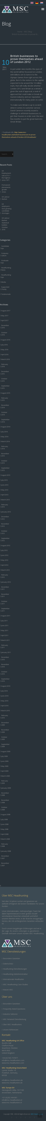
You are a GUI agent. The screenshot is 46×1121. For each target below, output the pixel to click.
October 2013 (4, 462)
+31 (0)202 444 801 (9, 1097)
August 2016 (5, 340)
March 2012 (5, 570)
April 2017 (4, 320)
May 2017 (4, 315)
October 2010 (4, 673)
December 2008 (5, 794)
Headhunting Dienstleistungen (15, 969)
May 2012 (4, 560)
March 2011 (5, 640)
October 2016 (4, 333)
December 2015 (5, 372)
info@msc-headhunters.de (12, 1080)
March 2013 (5, 500)
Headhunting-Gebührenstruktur (15, 974)
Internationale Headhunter (13, 979)
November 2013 (5, 454)
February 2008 (4, 845)
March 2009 (5, 776)
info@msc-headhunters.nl (12, 1100)
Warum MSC (8, 989)
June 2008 (4, 824)
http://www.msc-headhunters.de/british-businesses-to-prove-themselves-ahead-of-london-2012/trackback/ (19, 134)
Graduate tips (4, 261)
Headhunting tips (6, 276)
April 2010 (4, 705)
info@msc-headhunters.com (13, 1060)
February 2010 (4, 716)
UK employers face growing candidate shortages (6, 208)
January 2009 (6, 788)
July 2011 (4, 621)
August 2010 (5, 686)
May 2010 (4, 701)
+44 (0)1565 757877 (10, 1058)
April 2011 (4, 635)
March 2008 (5, 839)
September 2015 (5, 387)
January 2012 (6, 582)
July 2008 (4, 819)
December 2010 (5, 658)
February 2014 (4, 447)
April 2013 (4, 495)
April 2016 (4, 354)
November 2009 (5, 731)
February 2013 (4, 505)
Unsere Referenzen (10, 1029)
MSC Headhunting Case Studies (15, 984)
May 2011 (4, 630)
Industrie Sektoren (10, 1014)
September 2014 (5, 420)
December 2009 (5, 723)
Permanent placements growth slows (6, 188)
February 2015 (4, 399)
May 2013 (4, 490)
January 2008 (6, 851)
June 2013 (4, 485)
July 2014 (4, 432)
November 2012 (5, 525)
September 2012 (5, 539)
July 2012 (4, 550)
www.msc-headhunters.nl (12, 1102)
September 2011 (5, 609)
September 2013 (5, 469)
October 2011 (4, 602)
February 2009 (4, 782)
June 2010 (4, 696)
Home (19, 31)
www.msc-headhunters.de (12, 1082)
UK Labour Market (5, 198)
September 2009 (5, 745)
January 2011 (6, 652)
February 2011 (4, 646)
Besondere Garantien (11, 958)
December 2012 (5, 517)
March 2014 (5, 441)
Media (3, 282)
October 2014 (4, 413)
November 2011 (5, 595)
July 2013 (4, 480)
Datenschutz (8, 963)
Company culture (4, 254)
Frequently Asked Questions (14, 1009)
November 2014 (5, 406)
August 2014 (5, 427)
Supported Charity (5, 288)
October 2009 (4, 738)
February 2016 (4, 365)
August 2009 (5, 751)
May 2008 (4, 829)
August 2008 (5, 814)
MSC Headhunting (37, 1114)
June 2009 (4, 761)
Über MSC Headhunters (12, 1024)
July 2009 (4, 756)
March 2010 (5, 710)
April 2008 (4, 834)
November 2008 (5, 801)
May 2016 (4, 349)
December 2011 (5, 588)
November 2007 (5, 864)
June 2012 (4, 555)
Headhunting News (6, 269)
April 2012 (4, 565)
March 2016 (5, 359)
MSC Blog (28, 31)
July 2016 (4, 345)
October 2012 (4, 532)
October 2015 (4, 380)
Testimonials (6, 294)
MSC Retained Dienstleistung (14, 1019)
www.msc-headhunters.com (13, 1063)
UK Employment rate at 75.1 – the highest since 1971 (6, 175)
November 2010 (5, 665)
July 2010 (4, 691)
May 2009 (4, 766)
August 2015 (5, 393)
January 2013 (6, 512)
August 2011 (5, 616)
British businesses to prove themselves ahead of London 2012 (26, 59)
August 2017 (5, 311)
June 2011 (4, 625)
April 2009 (4, 771)
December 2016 (5, 326)
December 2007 (5, 857)
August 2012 (5, 545)
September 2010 (5, 680)
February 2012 (4, 576)
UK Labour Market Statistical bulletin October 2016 (5, 224)
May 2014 (4, 436)
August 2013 (5, 475)
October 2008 (4, 808)
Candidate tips (5, 247)
